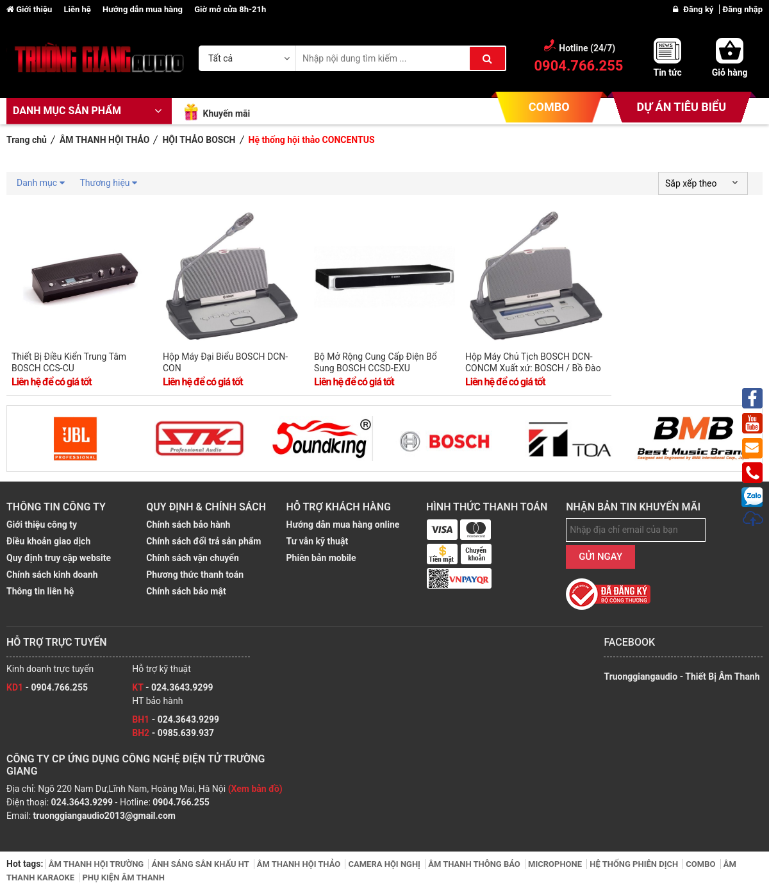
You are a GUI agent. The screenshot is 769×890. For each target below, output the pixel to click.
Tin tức (667, 72)
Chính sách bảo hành (188, 524)
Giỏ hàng (730, 72)
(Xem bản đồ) (255, 789)
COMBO (549, 106)
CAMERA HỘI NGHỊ (385, 864)
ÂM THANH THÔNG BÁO (475, 864)
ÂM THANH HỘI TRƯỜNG (97, 864)
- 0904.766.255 (47, 687)
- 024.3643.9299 (172, 687)
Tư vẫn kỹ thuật (317, 541)
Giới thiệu (30, 9)
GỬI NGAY (600, 556)
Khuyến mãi (226, 113)
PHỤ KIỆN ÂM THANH (123, 877)
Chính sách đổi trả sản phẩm (203, 541)
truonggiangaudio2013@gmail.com (104, 815)
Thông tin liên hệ (40, 591)
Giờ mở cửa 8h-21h (230, 9)
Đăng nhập (743, 9)
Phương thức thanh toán (195, 574)
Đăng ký (699, 9)
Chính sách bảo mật (186, 591)
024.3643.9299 (82, 802)
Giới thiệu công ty (41, 524)
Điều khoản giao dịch (48, 541)
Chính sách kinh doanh (52, 574)
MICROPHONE (556, 864)
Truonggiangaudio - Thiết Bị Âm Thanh (681, 676)
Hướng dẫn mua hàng (144, 9)
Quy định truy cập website (58, 558)
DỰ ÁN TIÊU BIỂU (681, 106)
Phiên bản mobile (321, 558)
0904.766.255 (181, 802)
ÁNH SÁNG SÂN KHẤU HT (201, 864)
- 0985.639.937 (173, 733)
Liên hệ (78, 9)
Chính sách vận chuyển (192, 558)
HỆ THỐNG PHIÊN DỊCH (635, 864)
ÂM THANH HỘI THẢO (300, 864)
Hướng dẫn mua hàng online (343, 524)
